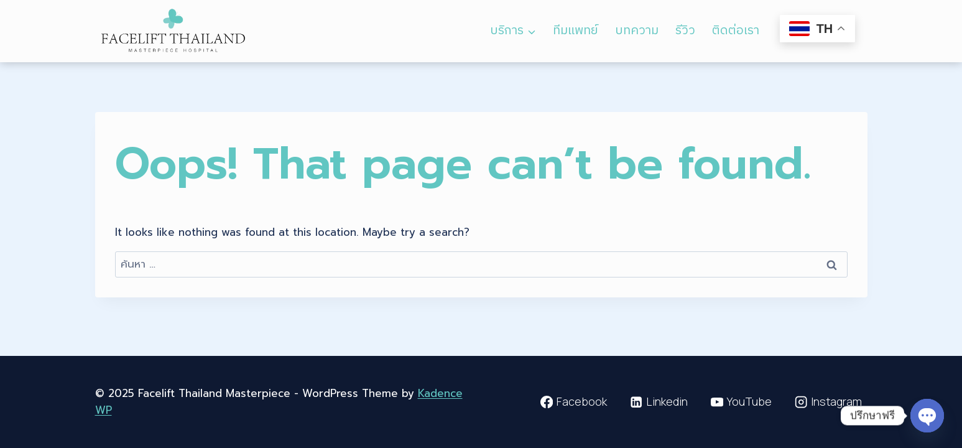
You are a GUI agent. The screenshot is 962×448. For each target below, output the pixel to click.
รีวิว (685, 31)
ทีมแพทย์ (575, 31)
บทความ (637, 31)
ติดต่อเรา (735, 31)
